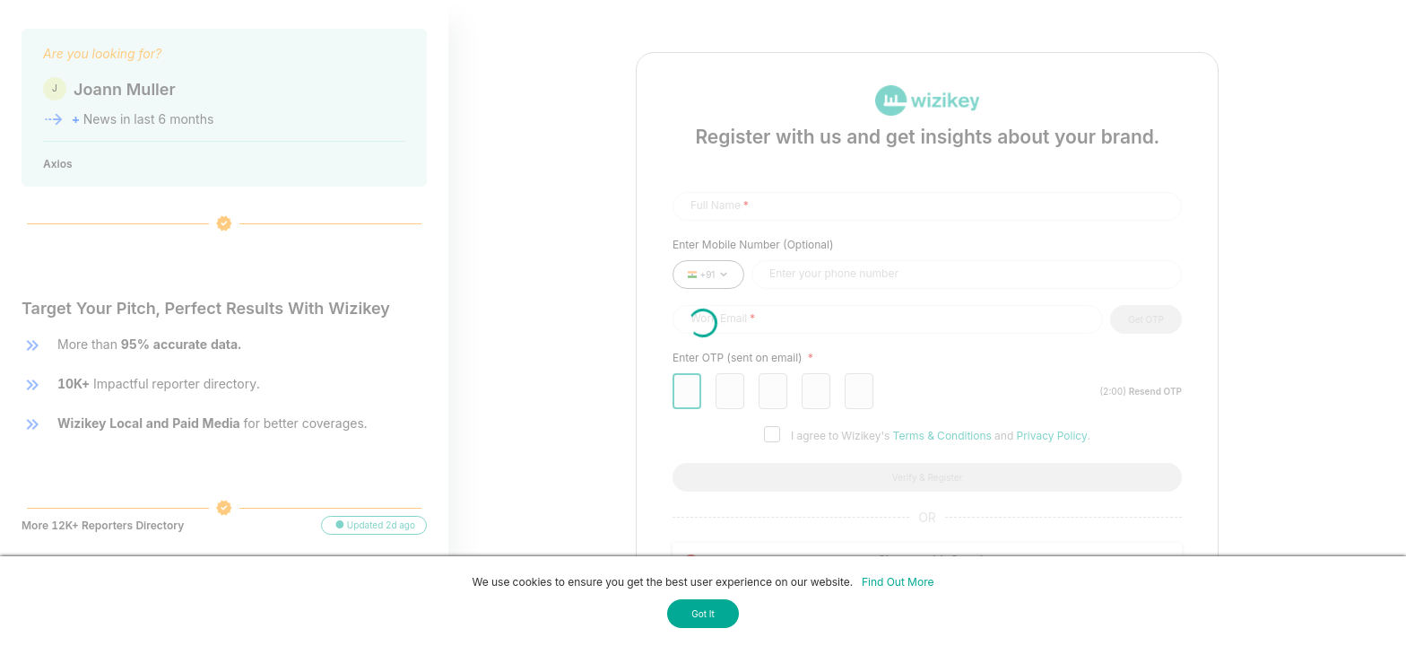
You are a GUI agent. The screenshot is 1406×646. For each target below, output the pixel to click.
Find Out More (897, 582)
